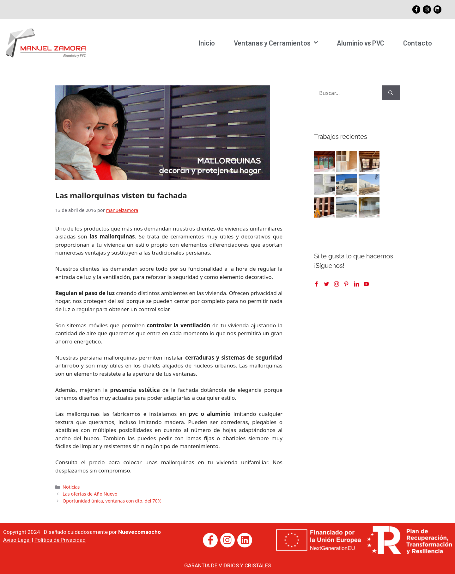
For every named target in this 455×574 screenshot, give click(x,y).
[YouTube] (366, 283)
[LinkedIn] (356, 283)
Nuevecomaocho (139, 531)
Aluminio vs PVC (360, 42)
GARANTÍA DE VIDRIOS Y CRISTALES (227, 565)
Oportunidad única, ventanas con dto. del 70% (112, 500)
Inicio (206, 42)
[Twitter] (326, 283)
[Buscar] (391, 92)
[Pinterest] (346, 283)
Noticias (71, 487)
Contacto (417, 42)
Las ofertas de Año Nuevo (90, 494)
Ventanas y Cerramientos (276, 42)
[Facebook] (316, 283)
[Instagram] (336, 283)
